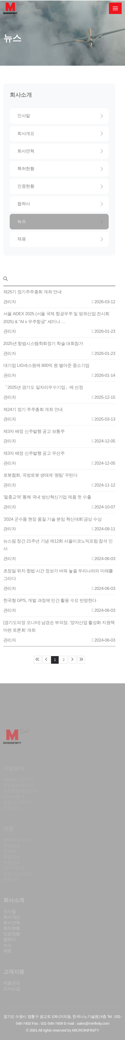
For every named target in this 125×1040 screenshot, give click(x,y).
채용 (60, 239)
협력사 (60, 203)
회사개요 (60, 133)
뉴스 (60, 221)
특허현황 (60, 168)
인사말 (60, 115)
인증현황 (60, 186)
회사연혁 (60, 151)
